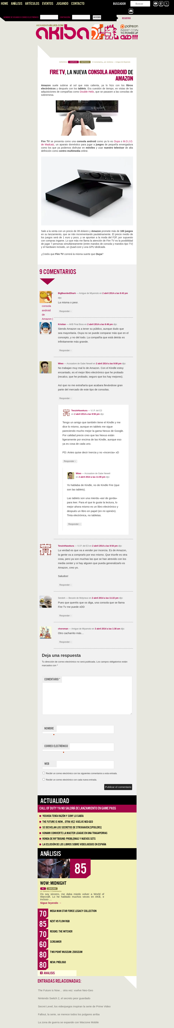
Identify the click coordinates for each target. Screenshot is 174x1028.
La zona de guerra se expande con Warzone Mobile (68, 1022)
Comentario (52, 679)
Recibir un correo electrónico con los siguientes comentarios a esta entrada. (81, 773)
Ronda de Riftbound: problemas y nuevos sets (69, 839)
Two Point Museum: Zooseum (66, 952)
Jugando (62, 3)
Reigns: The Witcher (61, 931)
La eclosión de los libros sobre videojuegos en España (74, 844)
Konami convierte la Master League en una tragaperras (74, 833)
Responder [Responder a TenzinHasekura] (70, 461)
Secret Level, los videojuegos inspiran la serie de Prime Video (74, 1006)
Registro (126, 18)
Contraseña (65, 17)
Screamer (55, 941)
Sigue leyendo (51, 903)
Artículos (32, 3)
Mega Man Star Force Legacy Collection (73, 911)
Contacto (77, 3)
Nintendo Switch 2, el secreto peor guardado (64, 998)
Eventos (47, 3)
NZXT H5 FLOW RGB (60, 921)
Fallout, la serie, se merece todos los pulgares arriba (69, 1014)
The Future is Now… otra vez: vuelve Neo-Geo (67, 822)
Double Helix (87, 91)
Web (46, 764)
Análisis (16, 3)
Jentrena (110, 62)
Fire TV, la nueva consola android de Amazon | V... (47, 310)
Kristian (62, 324)
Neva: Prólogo (58, 962)
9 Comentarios (97, 62)
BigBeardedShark (67, 293)
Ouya (117, 141)
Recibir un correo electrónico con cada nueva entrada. (71, 780)
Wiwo (60, 363)
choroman (63, 629)
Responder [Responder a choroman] (65, 642)
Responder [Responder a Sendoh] (65, 615)
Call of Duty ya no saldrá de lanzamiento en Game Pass (77, 808)
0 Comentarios (56, 891)
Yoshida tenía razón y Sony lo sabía (63, 816)
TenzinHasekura (79, 410)
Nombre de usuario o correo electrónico (21, 17)
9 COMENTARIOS (57, 272)
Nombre (49, 729)
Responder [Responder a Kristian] (65, 350)
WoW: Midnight (53, 883)
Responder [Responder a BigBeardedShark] (65, 311)
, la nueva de (91, 75)
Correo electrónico (56, 747)
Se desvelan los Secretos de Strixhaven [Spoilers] (72, 827)
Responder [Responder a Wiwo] (65, 398)
